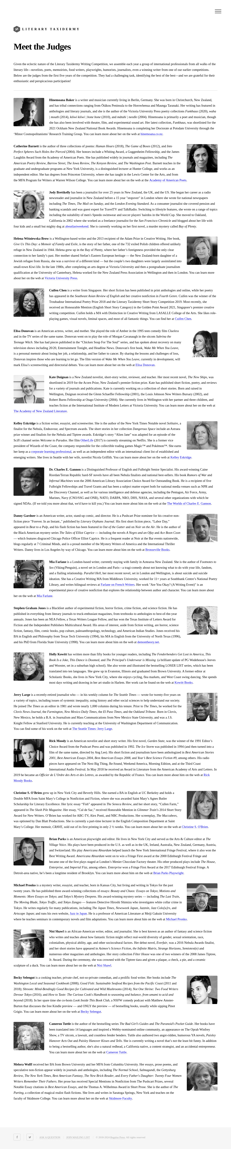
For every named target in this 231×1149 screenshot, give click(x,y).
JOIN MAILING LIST (78, 1137)
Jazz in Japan (78, 913)
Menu (218, 11)
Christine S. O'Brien (195, 827)
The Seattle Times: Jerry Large (92, 729)
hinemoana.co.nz (151, 134)
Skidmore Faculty (120, 1098)
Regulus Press (117, 1137)
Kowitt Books (184, 682)
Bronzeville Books (157, 549)
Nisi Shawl (104, 965)
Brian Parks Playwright (168, 873)
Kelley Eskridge (180, 457)
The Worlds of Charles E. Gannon (189, 503)
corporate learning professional (51, 451)
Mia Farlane (45, 596)
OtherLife (87, 440)
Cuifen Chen (183, 319)
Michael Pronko (176, 919)
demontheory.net (148, 642)
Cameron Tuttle (116, 1052)
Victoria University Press (61, 278)
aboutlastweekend (76, 226)
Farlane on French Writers (117, 584)
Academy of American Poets (167, 180)
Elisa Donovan (145, 365)
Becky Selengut (91, 1011)
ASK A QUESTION (49, 1137)
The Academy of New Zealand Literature (40, 411)
